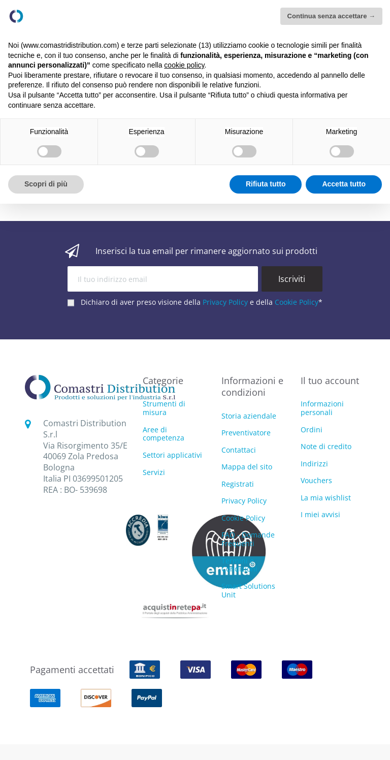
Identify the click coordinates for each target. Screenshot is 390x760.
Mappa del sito (246, 466)
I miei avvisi (320, 514)
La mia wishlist (326, 497)
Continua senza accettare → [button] (331, 16)
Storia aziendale (248, 416)
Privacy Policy (225, 302)
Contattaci (238, 450)
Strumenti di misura (164, 408)
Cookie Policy (296, 302)
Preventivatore (246, 432)
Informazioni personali (322, 408)
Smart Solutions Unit (248, 590)
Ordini (311, 429)
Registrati (237, 484)
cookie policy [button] (184, 65)
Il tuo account (330, 380)
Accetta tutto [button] (344, 184)
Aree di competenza (163, 434)
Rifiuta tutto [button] (266, 184)
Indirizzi (314, 463)
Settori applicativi (172, 455)
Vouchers (316, 480)
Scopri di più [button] (46, 184)
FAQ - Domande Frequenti (248, 539)
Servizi (154, 472)
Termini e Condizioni (239, 565)
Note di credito (326, 446)
